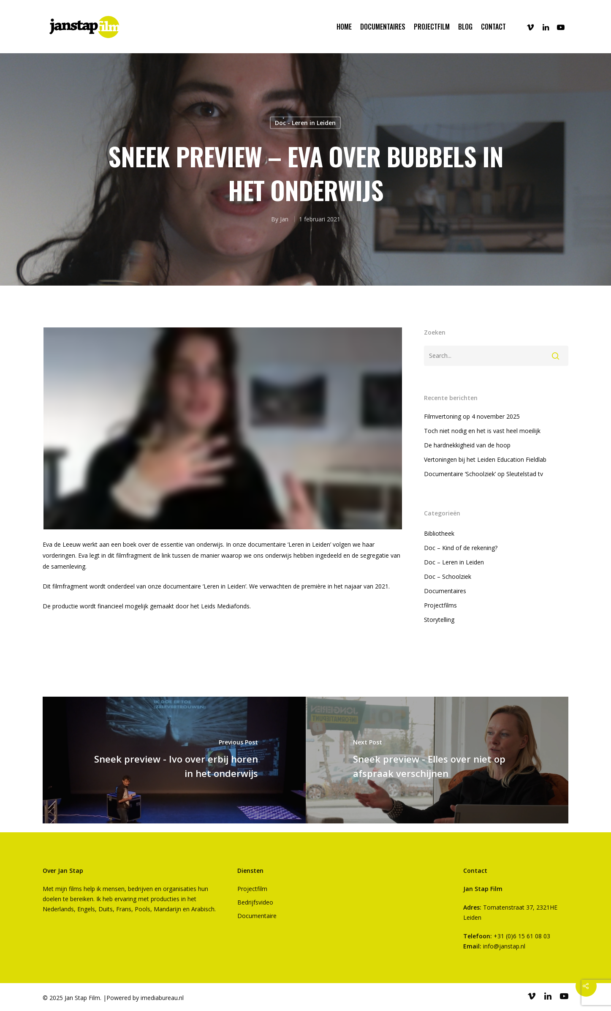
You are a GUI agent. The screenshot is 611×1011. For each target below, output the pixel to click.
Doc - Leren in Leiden (305, 123)
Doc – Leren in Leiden (454, 562)
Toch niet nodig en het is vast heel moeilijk (482, 431)
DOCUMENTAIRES (382, 26)
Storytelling (439, 620)
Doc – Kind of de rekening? (460, 548)
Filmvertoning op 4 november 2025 (472, 416)
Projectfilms (440, 605)
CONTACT (493, 26)
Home (344, 26)
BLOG (465, 26)
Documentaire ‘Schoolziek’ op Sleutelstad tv (483, 474)
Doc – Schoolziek (447, 576)
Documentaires (445, 591)
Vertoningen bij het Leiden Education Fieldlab (485, 459)
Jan (284, 219)
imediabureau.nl (162, 998)
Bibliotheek (439, 533)
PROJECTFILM (432, 26)
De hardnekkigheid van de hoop (467, 445)
